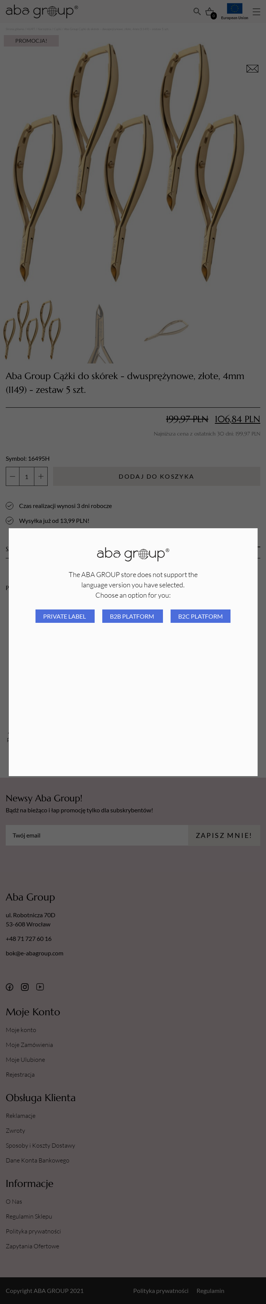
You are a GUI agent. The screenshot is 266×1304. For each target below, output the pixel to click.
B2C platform (200, 616)
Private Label (65, 616)
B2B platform (132, 616)
